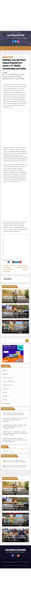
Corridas (5, 392)
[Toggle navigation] (16, 48)
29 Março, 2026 (9, 524)
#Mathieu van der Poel (8, 78)
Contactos (26, 565)
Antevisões (5, 374)
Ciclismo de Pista (7, 377)
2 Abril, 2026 (8, 492)
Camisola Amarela (15, 35)
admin (5, 72)
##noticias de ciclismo (18, 74)
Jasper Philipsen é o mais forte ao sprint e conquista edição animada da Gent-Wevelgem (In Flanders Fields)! (15, 433)
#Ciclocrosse (11, 76)
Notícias (10, 57)
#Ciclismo (5, 76)
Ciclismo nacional (7, 294)
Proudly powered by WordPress (8, 561)
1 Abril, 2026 (8, 508)
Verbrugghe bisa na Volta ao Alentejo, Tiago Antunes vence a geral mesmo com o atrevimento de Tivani (15, 426)
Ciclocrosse (5, 57)
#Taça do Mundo (19, 78)
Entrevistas (6, 396)
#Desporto (19, 76)
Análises (5, 370)
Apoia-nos (20, 565)
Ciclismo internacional (9, 381)
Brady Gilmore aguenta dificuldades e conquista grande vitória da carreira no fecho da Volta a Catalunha (15, 440)
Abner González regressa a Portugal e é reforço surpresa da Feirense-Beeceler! (15, 298)
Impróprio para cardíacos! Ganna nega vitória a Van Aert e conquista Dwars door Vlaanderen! (15, 420)
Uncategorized (20, 325)
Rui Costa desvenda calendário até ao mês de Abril (22, 267)
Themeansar (27, 561)
